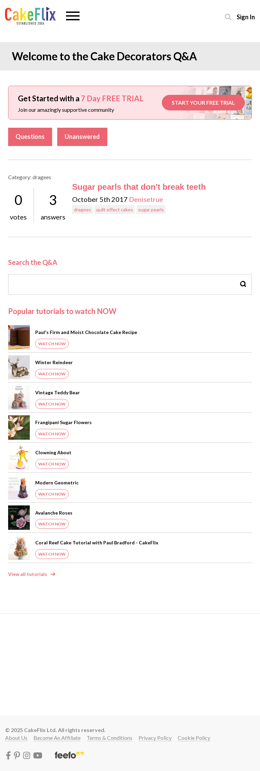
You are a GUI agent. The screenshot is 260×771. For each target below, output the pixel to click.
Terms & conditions (109, 737)
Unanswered (82, 136)
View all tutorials (27, 574)
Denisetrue (146, 199)
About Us (16, 737)
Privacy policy (155, 737)
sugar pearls (151, 209)
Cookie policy (194, 737)
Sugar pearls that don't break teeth (139, 186)
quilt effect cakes (114, 209)
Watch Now (52, 343)
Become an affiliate (57, 737)
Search (243, 284)
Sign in (246, 16)
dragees (82, 209)
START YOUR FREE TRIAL (203, 102)
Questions (30, 136)
